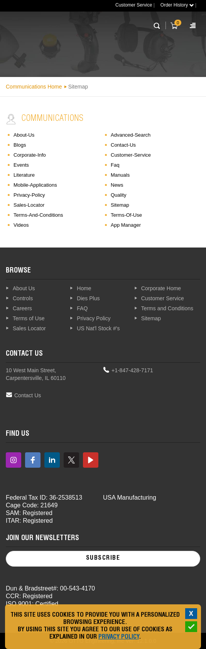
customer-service (131, 155)
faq (115, 165)
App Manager (126, 225)
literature (24, 175)
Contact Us (27, 395)
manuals (120, 175)
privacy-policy (29, 195)
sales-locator (29, 205)
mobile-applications (35, 185)
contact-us (123, 145)
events (21, 165)
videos (21, 225)
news (117, 185)
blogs (20, 145)
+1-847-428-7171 (132, 370)
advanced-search (130, 135)
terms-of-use (126, 215)
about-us (24, 135)
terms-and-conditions (38, 215)
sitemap (120, 205)
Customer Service (133, 5)
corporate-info (30, 155)
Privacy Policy (118, 637)
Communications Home (34, 87)
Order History (177, 5)
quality (118, 195)
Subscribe (103, 558)
